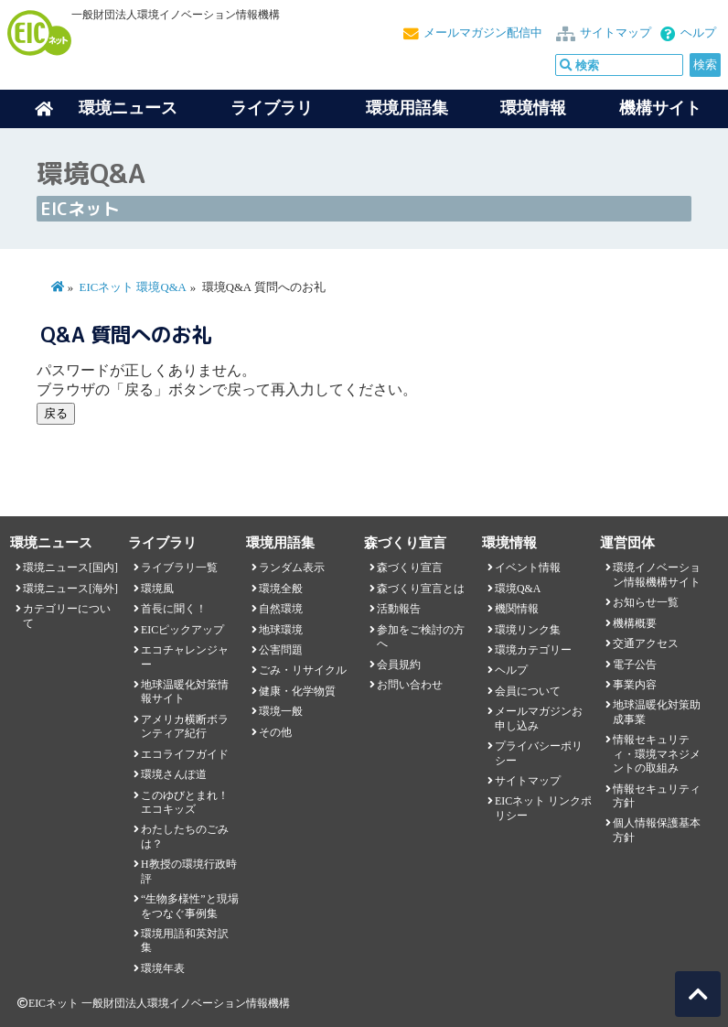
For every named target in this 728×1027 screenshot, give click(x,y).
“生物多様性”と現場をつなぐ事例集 (190, 905)
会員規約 (399, 664)
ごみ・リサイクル (303, 670)
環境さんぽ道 (174, 774)
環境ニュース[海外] (70, 588)
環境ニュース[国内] (70, 567)
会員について (528, 691)
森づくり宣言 (410, 567)
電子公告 (635, 664)
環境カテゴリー (533, 649)
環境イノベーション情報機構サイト (657, 574)
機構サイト (660, 108)
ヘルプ (698, 33)
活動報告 (399, 608)
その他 (275, 732)
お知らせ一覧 (646, 602)
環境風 (157, 588)
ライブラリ (271, 108)
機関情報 (517, 608)
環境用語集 (407, 108)
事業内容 (635, 684)
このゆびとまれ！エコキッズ (185, 802)
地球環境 (281, 629)
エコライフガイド (185, 754)
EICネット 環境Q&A (133, 287)
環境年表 (163, 968)
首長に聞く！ (174, 608)
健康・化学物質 (297, 691)
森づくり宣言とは (421, 588)
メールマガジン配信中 (482, 33)
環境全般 (281, 588)
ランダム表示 (292, 567)
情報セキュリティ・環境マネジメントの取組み (657, 753)
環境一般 (281, 711)
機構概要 (635, 623)
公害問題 (281, 649)
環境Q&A (518, 588)
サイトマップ (615, 33)
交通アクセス (646, 643)
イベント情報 (528, 567)
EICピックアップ (182, 629)
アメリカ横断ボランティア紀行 (185, 726)
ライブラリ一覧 (179, 567)
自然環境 (281, 608)
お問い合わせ (410, 684)
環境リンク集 (528, 629)
